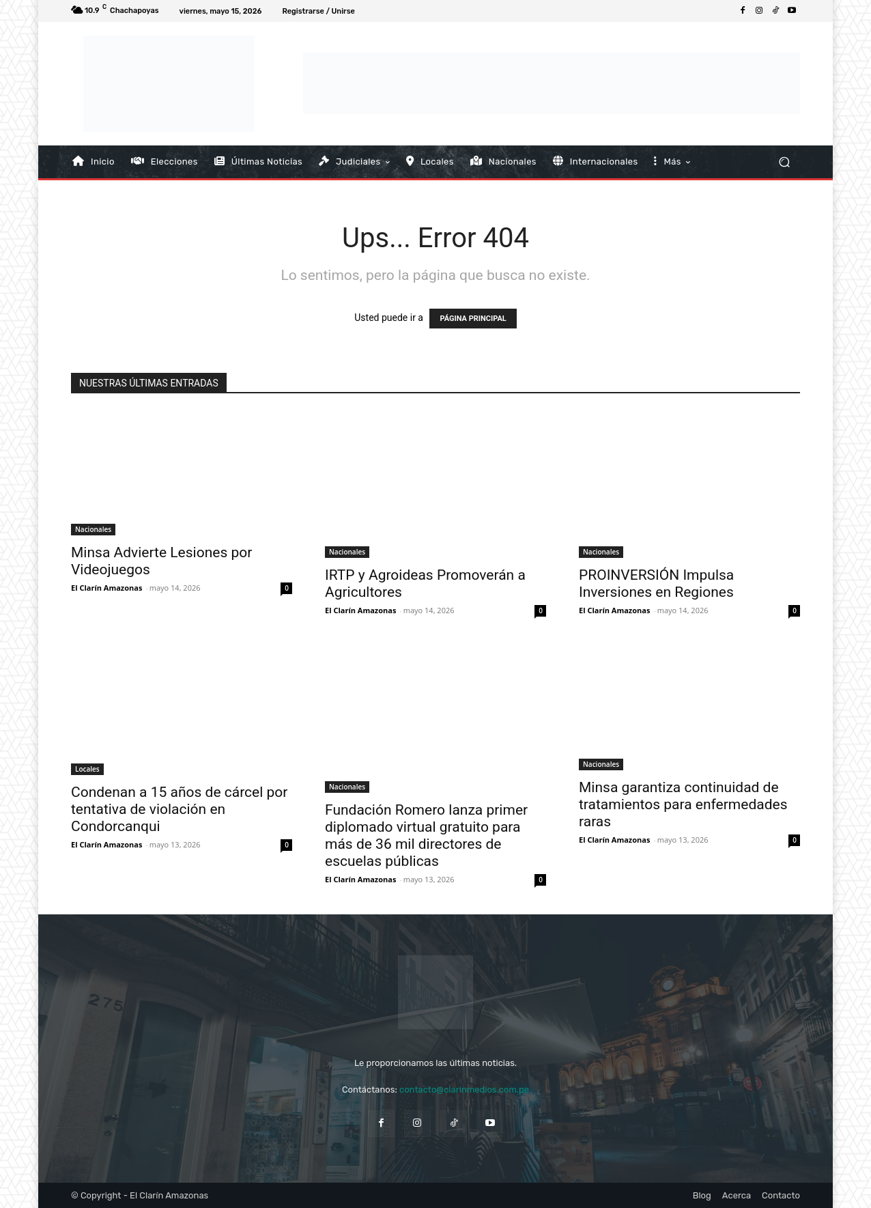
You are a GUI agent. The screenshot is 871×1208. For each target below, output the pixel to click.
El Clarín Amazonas (106, 587)
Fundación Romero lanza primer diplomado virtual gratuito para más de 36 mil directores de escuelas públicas (426, 835)
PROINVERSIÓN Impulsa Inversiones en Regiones (656, 583)
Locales (87, 769)
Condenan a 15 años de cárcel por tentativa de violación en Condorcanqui (179, 809)
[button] (784, 161)
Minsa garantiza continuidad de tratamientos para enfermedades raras (683, 804)
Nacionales (93, 529)
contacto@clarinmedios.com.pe (464, 1089)
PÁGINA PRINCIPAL (473, 318)
